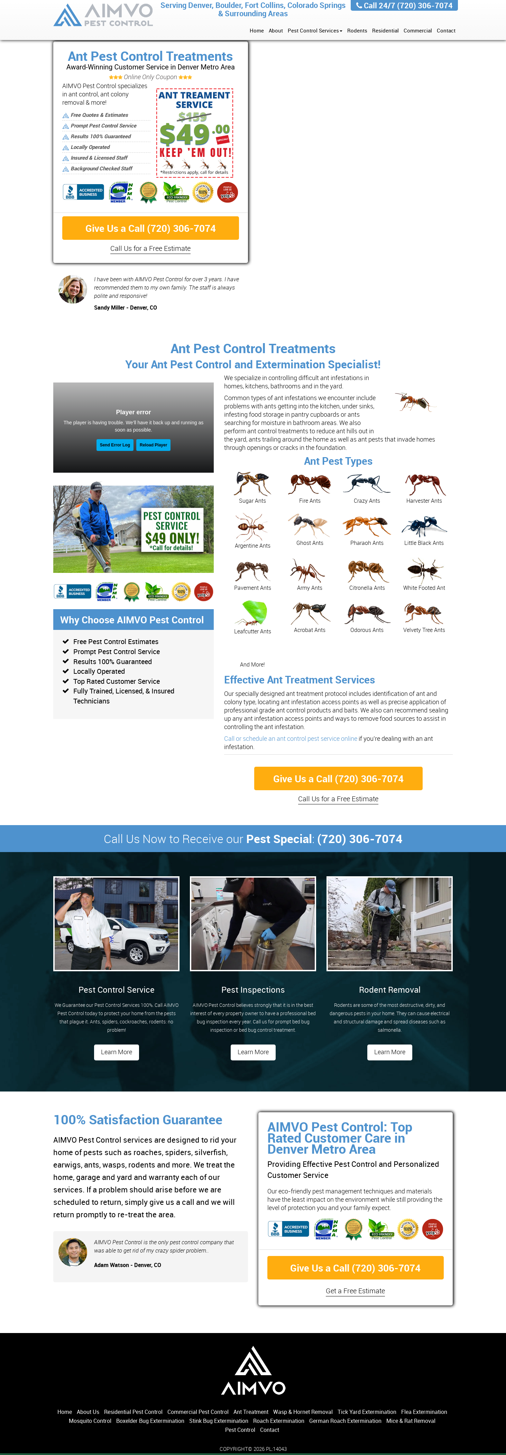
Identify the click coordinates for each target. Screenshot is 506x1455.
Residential (385, 30)
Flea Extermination (424, 1412)
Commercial (418, 30)
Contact (446, 30)
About (276, 30)
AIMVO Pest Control (103, 15)
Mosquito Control (90, 1421)
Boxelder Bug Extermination (150, 1421)
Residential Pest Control (133, 1412)
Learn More (116, 1052)
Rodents (357, 30)
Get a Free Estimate (355, 1290)
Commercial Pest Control (198, 1412)
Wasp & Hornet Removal (303, 1412)
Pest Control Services (315, 30)
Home (257, 30)
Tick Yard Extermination (367, 1412)
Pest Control (240, 1430)
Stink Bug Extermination (218, 1421)
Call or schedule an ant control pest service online (290, 738)
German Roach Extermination (345, 1421)
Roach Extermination (278, 1421)
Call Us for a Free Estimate (150, 248)
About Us (88, 1412)
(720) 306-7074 (425, 5)
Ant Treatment (250, 1412)
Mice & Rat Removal (410, 1421)
